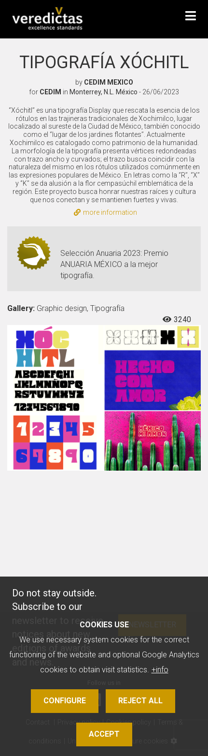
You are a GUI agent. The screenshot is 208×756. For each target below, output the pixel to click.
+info (160, 669)
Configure (64, 700)
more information (105, 212)
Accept (104, 734)
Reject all (140, 700)
